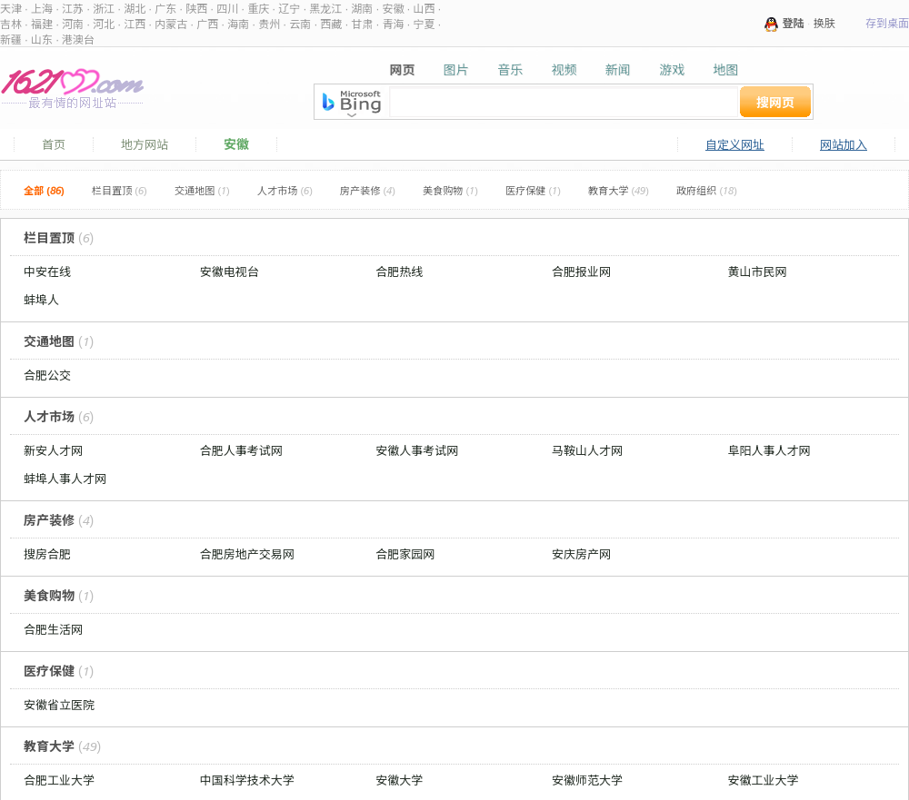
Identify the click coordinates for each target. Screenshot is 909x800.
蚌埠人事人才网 (65, 478)
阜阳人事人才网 (769, 450)
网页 (402, 69)
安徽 (393, 8)
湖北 (134, 8)
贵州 (269, 24)
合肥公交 (47, 375)
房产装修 (367, 190)
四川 (227, 8)
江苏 (73, 8)
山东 (42, 39)
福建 (42, 24)
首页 (53, 144)
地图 (725, 69)
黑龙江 (325, 8)
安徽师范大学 (587, 780)
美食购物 (450, 190)
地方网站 (144, 144)
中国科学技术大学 (247, 780)
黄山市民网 (757, 271)
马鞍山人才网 (587, 450)
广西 (207, 24)
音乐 (510, 69)
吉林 (11, 24)
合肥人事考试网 (241, 450)
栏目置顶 (119, 190)
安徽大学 (399, 780)
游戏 (671, 69)
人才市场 (285, 190)
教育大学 (618, 190)
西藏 (331, 24)
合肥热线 (399, 271)
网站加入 (843, 144)
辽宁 (289, 8)
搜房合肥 (47, 554)
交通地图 (202, 190)
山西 (424, 8)
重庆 (258, 8)
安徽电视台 (229, 271)
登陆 (793, 23)
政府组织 (706, 190)
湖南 (362, 8)
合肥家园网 (405, 554)
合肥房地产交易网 (247, 554)
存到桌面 (887, 23)
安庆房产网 (581, 554)
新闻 (618, 69)
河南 (73, 24)
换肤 (824, 23)
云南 (300, 24)
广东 (165, 8)
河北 (104, 24)
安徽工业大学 (763, 780)
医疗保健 (533, 190)
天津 (11, 8)
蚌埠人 (41, 299)
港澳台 (78, 39)
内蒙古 (171, 24)
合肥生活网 (53, 629)
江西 (134, 24)
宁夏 (424, 24)
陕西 (196, 8)
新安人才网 (53, 450)
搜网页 (775, 102)
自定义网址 (734, 144)
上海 (42, 8)
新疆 (11, 39)
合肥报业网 (581, 271)
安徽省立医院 (59, 704)
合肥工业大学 (59, 780)
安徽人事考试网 (416, 450)
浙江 (104, 8)
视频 (563, 69)
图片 (456, 69)
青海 (393, 24)
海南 (238, 24)
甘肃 (362, 24)
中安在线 (47, 271)
